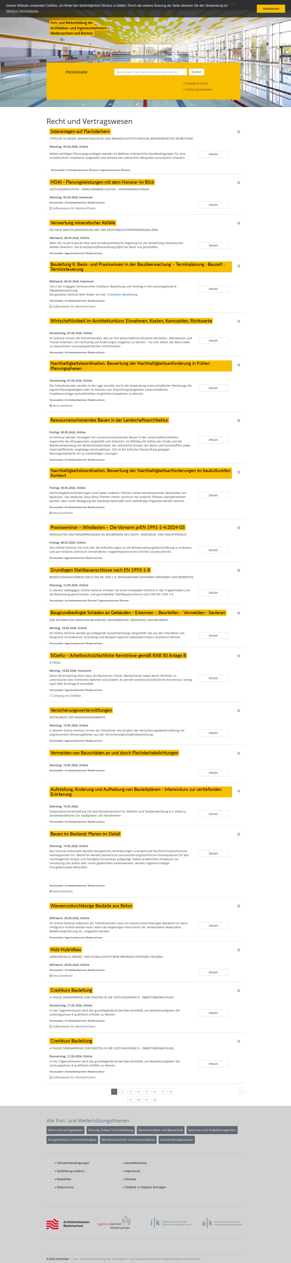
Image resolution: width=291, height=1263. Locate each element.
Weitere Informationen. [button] (22, 11)
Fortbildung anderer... (72, 1171)
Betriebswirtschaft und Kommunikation (128, 1140)
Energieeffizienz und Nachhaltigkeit (72, 1140)
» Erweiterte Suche (196, 83)
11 (146, 1100)
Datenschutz (65, 1187)
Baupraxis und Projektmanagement (212, 1130)
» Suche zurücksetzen (198, 89)
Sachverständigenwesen (176, 1140)
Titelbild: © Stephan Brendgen (145, 1187)
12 (154, 1100)
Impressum (132, 1171)
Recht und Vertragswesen (65, 1130)
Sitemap (130, 1179)
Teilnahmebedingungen (73, 1163)
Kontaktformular (136, 1163)
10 (138, 1100)
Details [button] (213, 154)
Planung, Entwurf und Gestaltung (110, 1130)
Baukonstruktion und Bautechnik (160, 1130)
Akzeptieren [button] (271, 8)
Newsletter (64, 1179)
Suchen (197, 72)
